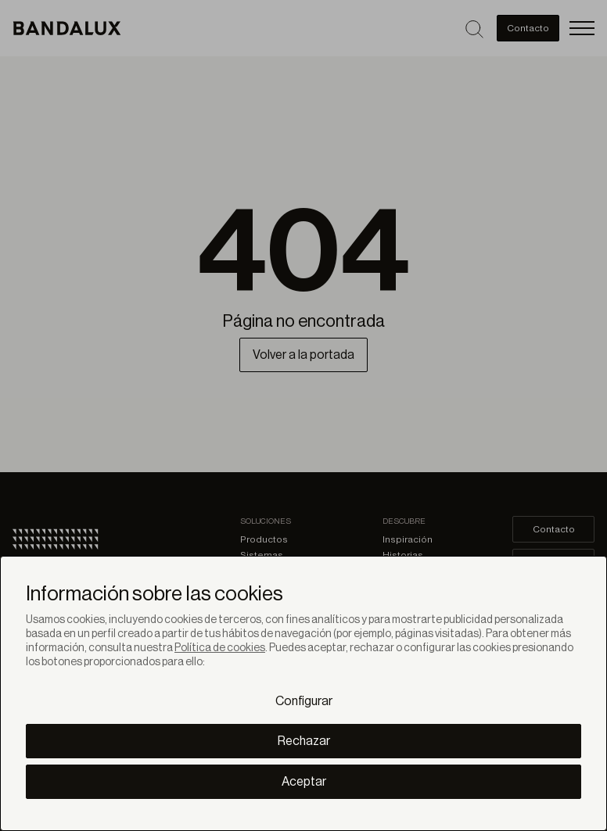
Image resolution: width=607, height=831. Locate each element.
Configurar (303, 701)
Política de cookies (219, 648)
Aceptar (304, 781)
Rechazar (304, 741)
